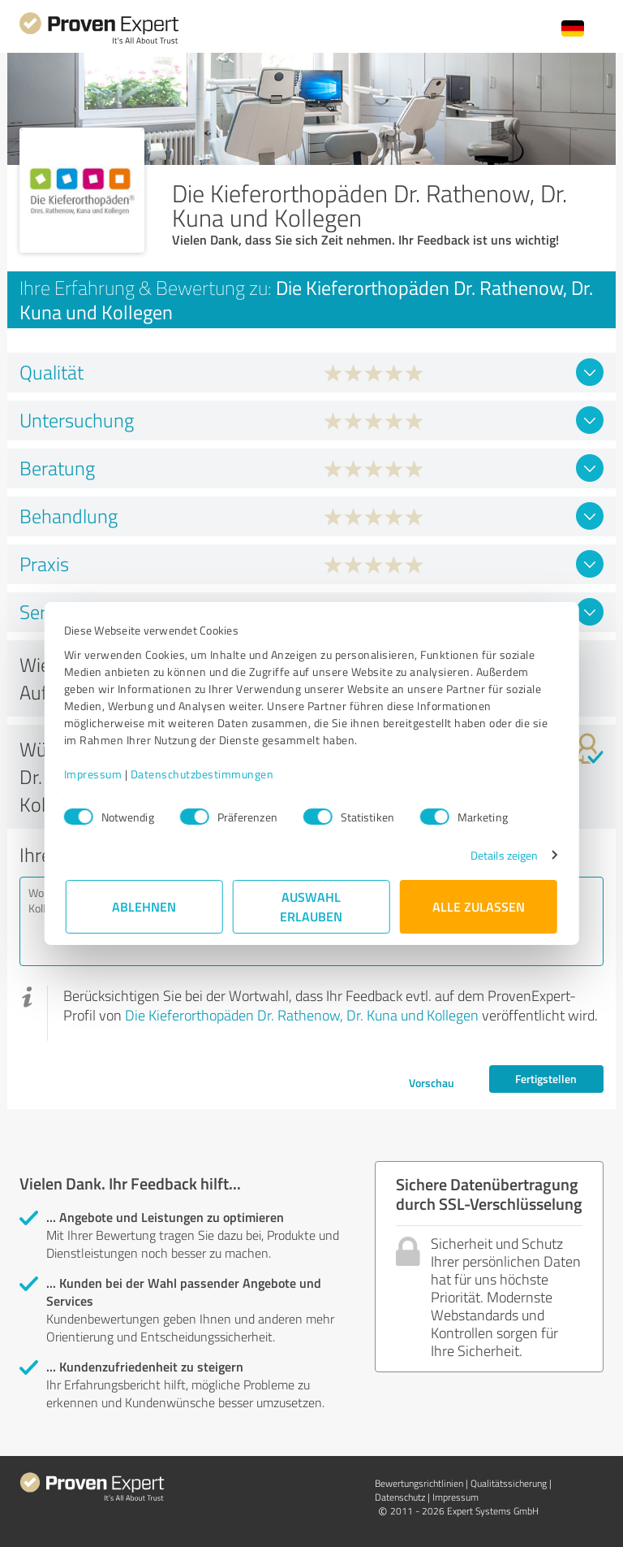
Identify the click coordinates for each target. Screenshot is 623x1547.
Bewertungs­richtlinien (419, 1483)
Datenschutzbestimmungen (204, 774)
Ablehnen (145, 906)
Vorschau (431, 1082)
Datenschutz (400, 1497)
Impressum (95, 774)
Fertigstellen (546, 1078)
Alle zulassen (478, 906)
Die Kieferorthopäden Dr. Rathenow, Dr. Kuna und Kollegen (302, 1015)
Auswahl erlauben (312, 906)
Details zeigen (502, 855)
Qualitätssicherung (508, 1483)
